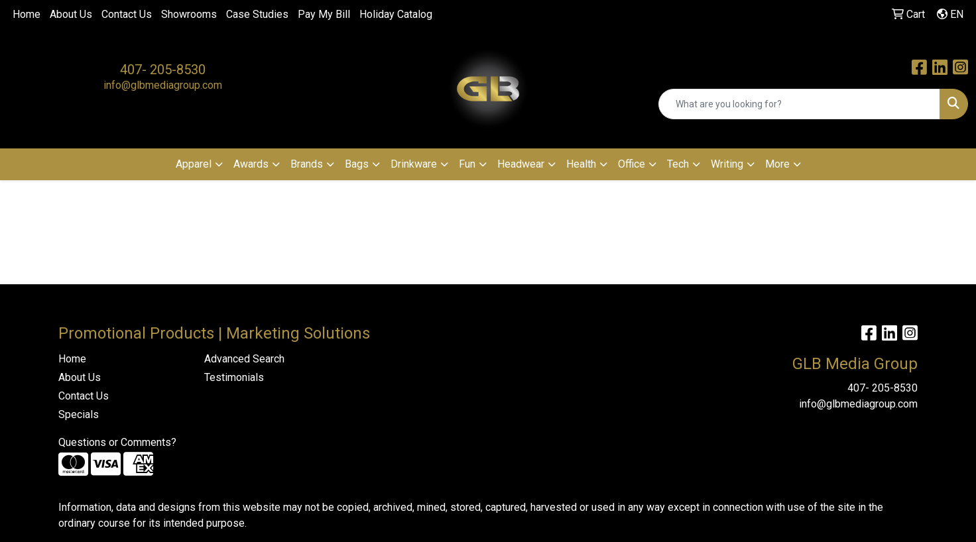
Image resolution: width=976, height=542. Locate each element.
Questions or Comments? (117, 442)
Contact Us (126, 14)
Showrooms (189, 14)
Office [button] (631, 164)
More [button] (777, 164)
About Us (71, 14)
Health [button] (581, 164)
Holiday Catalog (395, 14)
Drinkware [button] (414, 164)
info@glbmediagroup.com (162, 85)
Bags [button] (357, 164)
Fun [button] (467, 164)
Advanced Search (244, 358)
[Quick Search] (799, 104)
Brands (306, 164)
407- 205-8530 (163, 70)
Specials (78, 414)
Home (26, 14)
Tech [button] (678, 164)
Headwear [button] (520, 164)
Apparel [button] (194, 164)
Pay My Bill (324, 14)
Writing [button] (727, 164)
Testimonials (234, 377)
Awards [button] (251, 164)
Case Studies (257, 14)
